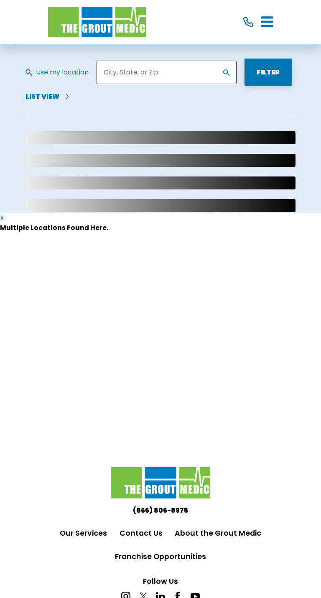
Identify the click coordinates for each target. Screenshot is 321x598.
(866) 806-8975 (160, 510)
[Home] (97, 22)
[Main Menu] (267, 22)
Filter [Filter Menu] (268, 72)
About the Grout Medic (218, 533)
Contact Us (141, 533)
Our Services (83, 533)
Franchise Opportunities (160, 557)
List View (47, 97)
